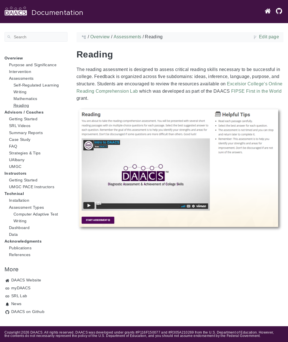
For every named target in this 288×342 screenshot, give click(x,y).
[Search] (36, 37)
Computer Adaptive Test (36, 214)
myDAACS (20, 288)
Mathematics (25, 98)
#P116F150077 (148, 332)
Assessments (21, 78)
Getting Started (23, 119)
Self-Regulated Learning (36, 85)
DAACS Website (26, 280)
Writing (20, 92)
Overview (13, 58)
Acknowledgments (23, 241)
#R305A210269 (181, 332)
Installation (19, 200)
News (16, 303)
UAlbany (16, 159)
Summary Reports (26, 132)
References (19, 254)
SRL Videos (19, 125)
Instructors (15, 173)
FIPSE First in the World (256, 91)
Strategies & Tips (25, 153)
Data (13, 234)
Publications (20, 248)
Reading (21, 105)
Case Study (19, 139)
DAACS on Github (27, 311)
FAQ (13, 146)
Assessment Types (26, 207)
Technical (14, 193)
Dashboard (19, 227)
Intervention (20, 71)
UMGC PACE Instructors (31, 187)
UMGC (15, 166)
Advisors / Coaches (24, 112)
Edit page (269, 36)
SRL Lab (19, 296)
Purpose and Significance (33, 65)
